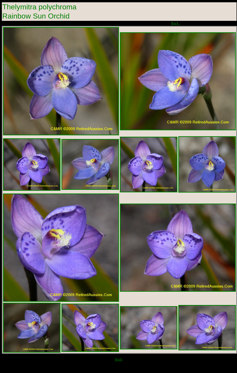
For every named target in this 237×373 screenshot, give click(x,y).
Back (175, 23)
